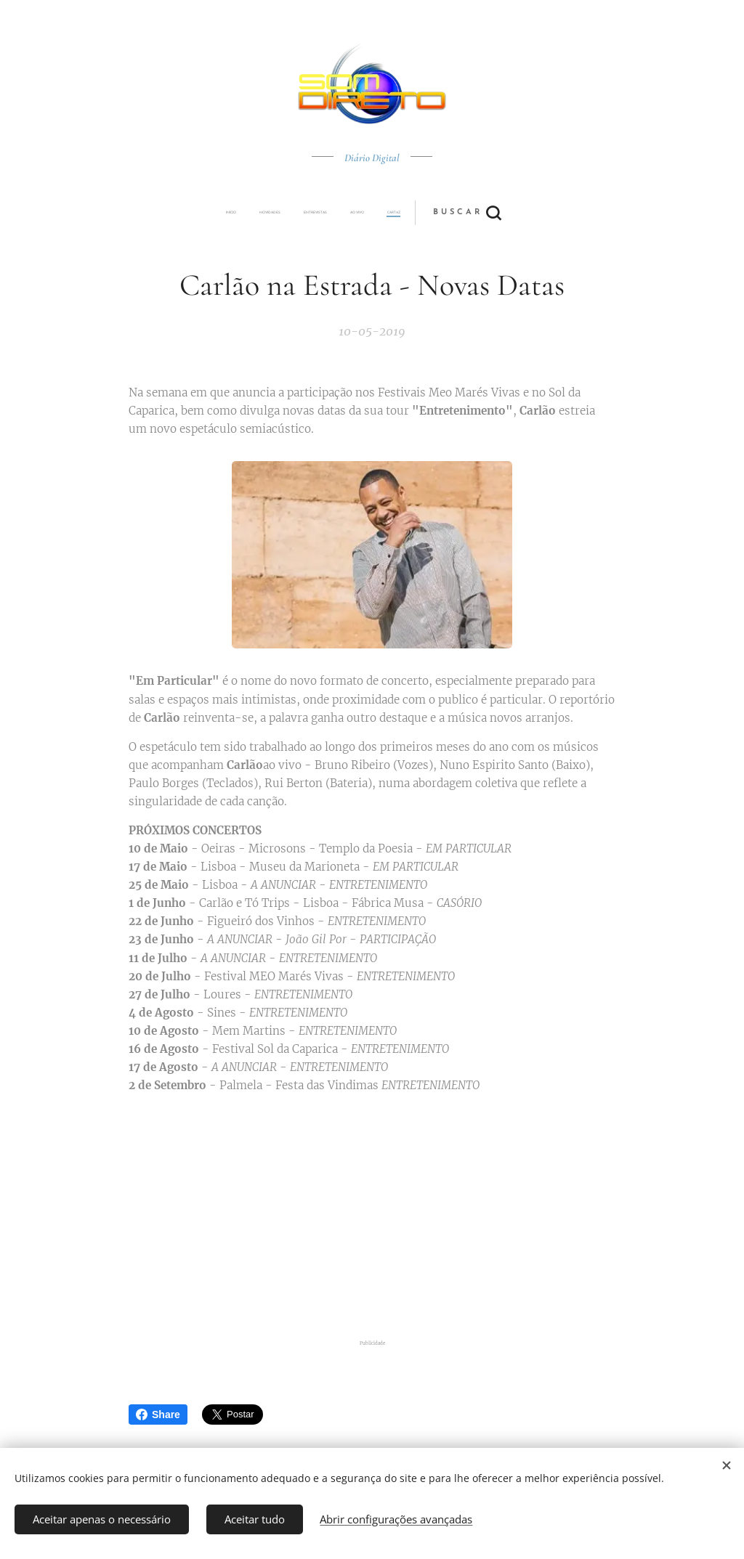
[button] (426, 213)
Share (158, 1414)
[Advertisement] (372, 1219)
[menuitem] (272, 213)
